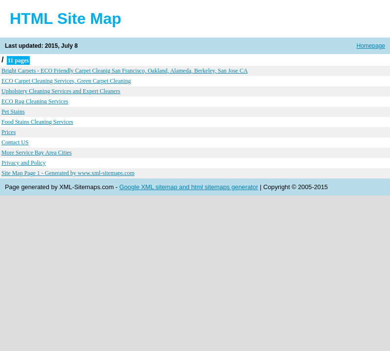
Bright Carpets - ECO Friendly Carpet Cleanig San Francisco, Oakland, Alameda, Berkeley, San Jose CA (124, 70)
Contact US (15, 142)
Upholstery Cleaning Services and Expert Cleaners (60, 91)
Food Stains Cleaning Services (37, 121)
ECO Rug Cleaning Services (34, 101)
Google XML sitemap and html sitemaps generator (188, 187)
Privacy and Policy (23, 162)
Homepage (370, 45)
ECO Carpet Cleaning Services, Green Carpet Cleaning (66, 81)
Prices (8, 132)
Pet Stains (13, 111)
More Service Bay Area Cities (36, 152)
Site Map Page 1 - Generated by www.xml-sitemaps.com (68, 173)
